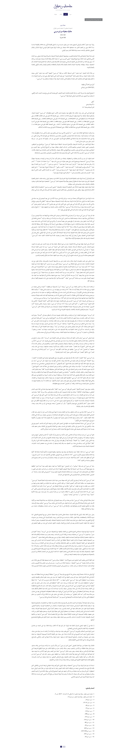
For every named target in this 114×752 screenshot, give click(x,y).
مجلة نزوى (57, 25)
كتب (60, 14)
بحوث (49, 14)
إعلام (55, 14)
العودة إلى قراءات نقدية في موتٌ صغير (83, 20)
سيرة (65, 14)
